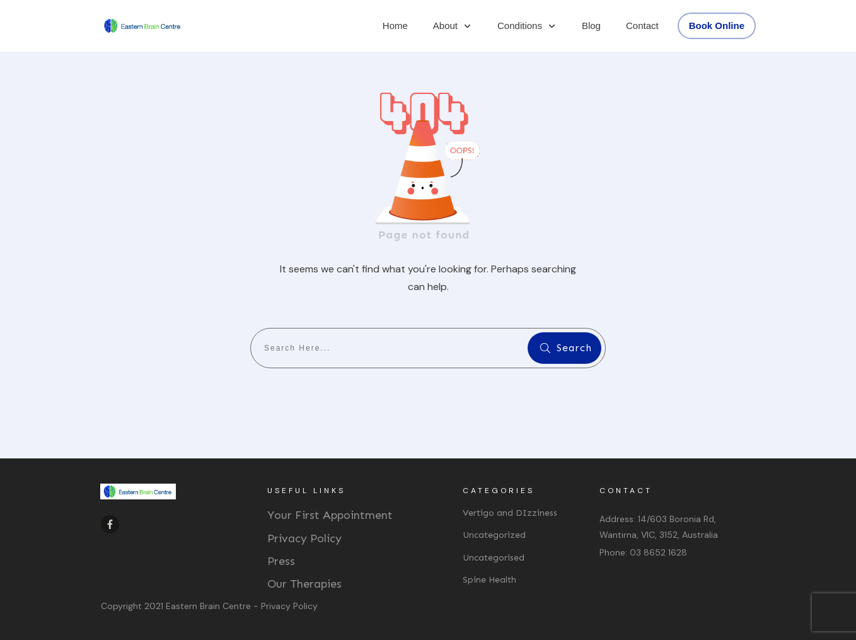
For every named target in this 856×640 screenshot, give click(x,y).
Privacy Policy (304, 538)
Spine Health (489, 579)
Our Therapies (304, 584)
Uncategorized (494, 535)
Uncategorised (493, 557)
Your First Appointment (330, 515)
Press (281, 561)
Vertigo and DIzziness (510, 513)
